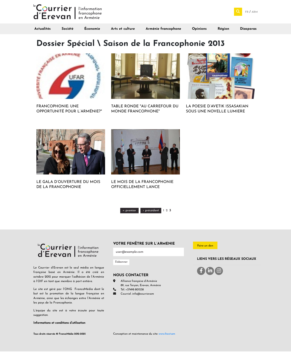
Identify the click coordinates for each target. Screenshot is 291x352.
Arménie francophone (163, 29)
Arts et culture (123, 29)
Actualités (42, 29)
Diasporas (248, 29)
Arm (255, 12)
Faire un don (205, 246)
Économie (92, 29)
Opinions (199, 29)
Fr (247, 12)
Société (67, 29)
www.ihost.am (167, 334)
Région (223, 29)
